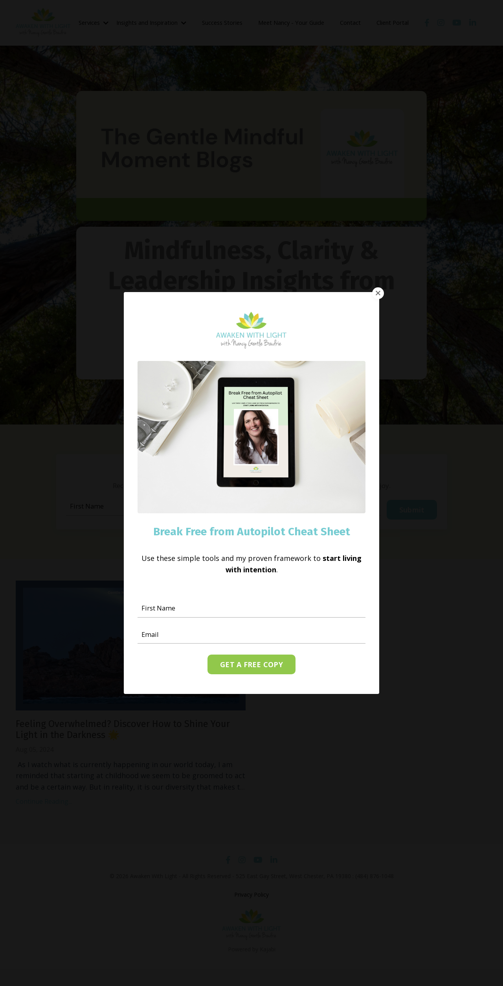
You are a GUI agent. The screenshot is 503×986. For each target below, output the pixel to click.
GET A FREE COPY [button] (251, 665)
